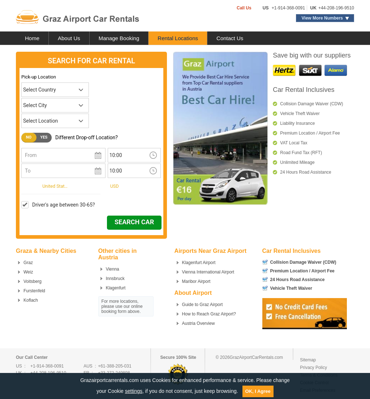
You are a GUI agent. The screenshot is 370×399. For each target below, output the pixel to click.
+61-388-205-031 (114, 366)
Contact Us (229, 38)
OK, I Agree (258, 391)
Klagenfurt (116, 287)
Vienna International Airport (208, 272)
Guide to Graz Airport (202, 304)
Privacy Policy (313, 367)
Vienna (112, 269)
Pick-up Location (38, 77)
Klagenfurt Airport (199, 262)
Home (32, 38)
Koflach (30, 300)
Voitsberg (32, 281)
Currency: (95, 185)
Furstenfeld (34, 290)
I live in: (29, 185)
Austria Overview (198, 323)
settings (133, 391)
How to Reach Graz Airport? (209, 314)
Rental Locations (178, 38)
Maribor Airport (196, 281)
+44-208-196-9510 (336, 7)
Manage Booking (119, 38)
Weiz (28, 272)
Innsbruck (115, 278)
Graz (28, 262)
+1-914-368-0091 (288, 7)
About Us (69, 38)
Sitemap (308, 359)
